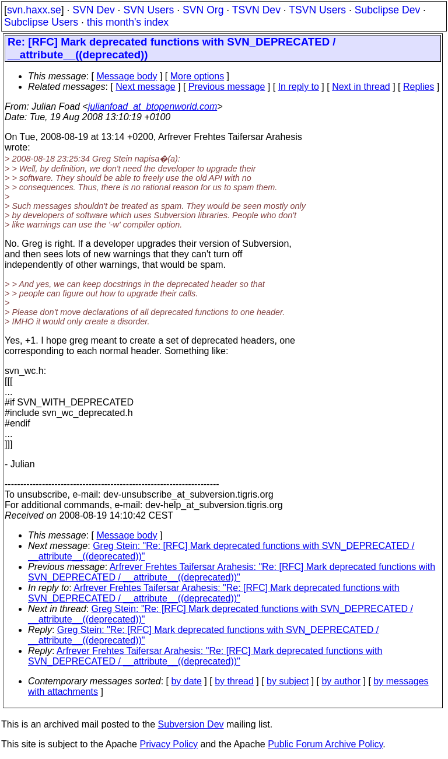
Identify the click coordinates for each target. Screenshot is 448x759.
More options (197, 76)
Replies (418, 87)
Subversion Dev (191, 724)
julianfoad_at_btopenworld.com (152, 106)
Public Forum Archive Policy (325, 744)
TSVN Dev (256, 10)
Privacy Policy (168, 744)
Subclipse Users (41, 22)
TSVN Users (317, 10)
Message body (126, 76)
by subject (288, 681)
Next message (145, 87)
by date (186, 681)
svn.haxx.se (34, 10)
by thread (234, 681)
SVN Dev (93, 10)
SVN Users (148, 10)
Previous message (226, 87)
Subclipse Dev (387, 10)
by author (340, 681)
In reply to (298, 87)
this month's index (128, 22)
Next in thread (361, 87)
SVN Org (203, 10)
